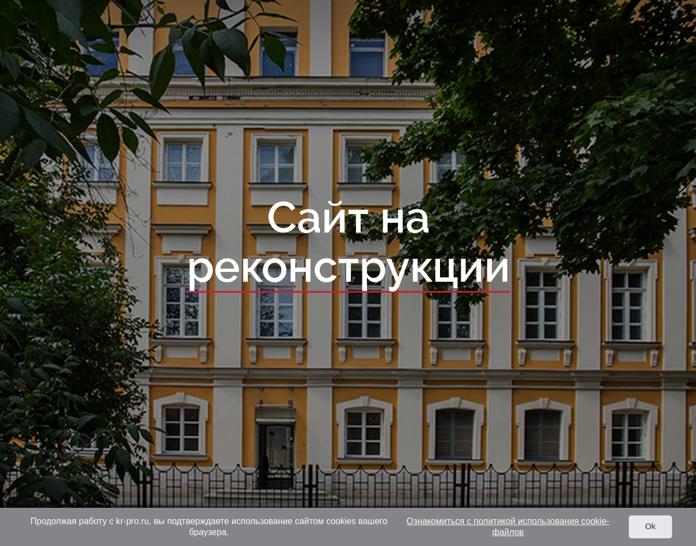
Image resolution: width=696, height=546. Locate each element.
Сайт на (348, 243)
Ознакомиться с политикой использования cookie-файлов (508, 527)
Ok (650, 526)
